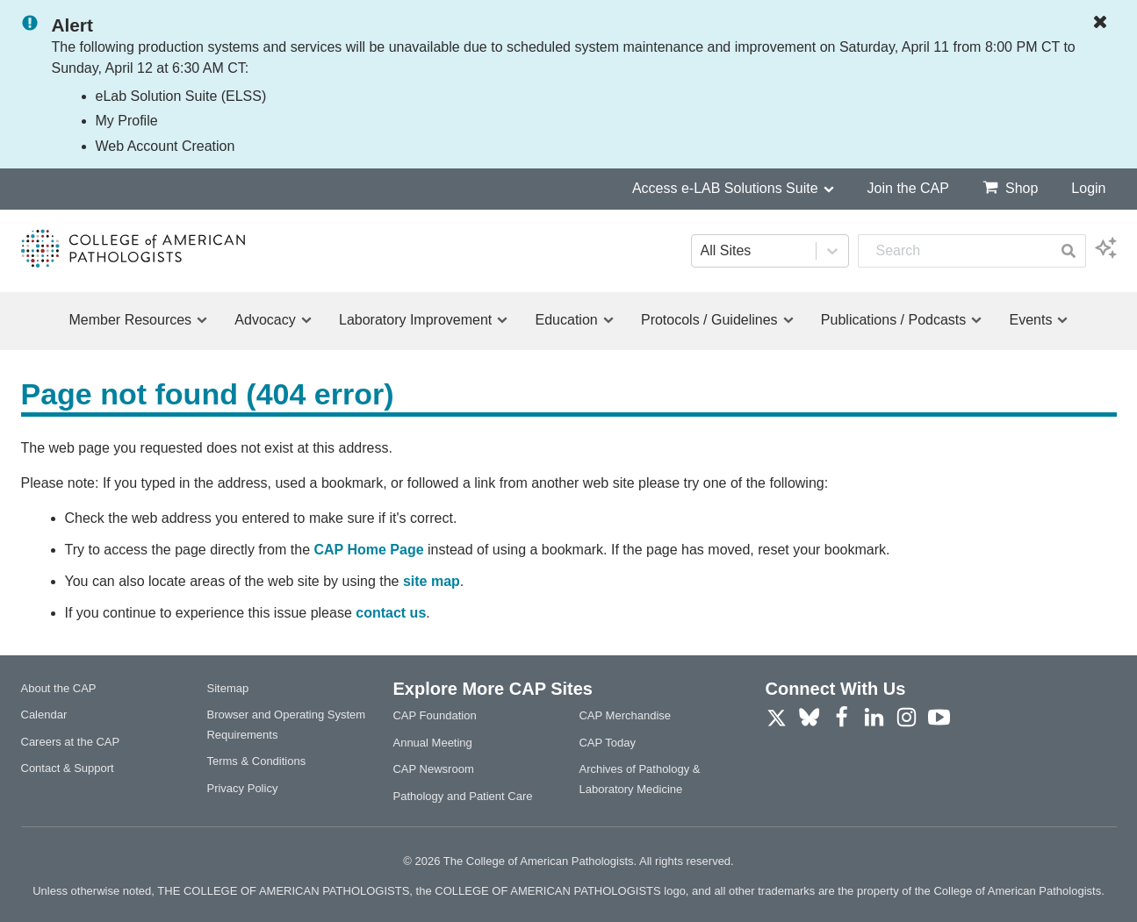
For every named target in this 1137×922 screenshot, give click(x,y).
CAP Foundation (434, 715)
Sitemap (227, 688)
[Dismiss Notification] (1104, 23)
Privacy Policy (241, 788)
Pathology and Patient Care (462, 796)
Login (1088, 188)
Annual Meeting (431, 742)
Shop (1010, 187)
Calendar (44, 714)
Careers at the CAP (70, 741)
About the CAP (59, 688)
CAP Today (607, 742)
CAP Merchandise (625, 715)
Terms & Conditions (256, 761)
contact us (391, 612)
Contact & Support (67, 768)
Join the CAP (908, 188)
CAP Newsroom (432, 768)
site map (431, 581)
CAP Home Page (368, 549)
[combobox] (955, 251)
